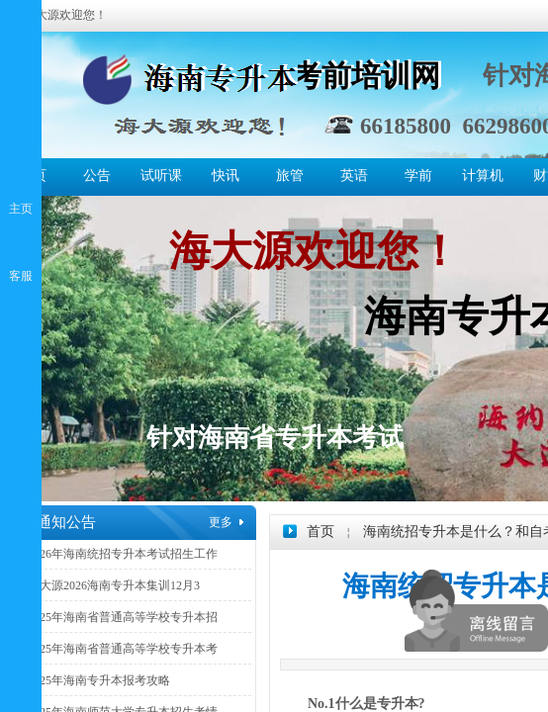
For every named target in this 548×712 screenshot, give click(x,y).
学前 (418, 175)
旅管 (290, 175)
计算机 (482, 175)
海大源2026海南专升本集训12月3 (114, 585)
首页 (320, 531)
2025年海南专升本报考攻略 (99, 680)
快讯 (225, 175)
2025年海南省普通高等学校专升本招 (123, 617)
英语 (354, 175)
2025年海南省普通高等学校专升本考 (123, 649)
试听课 (161, 175)
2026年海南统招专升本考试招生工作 (123, 554)
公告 (97, 175)
